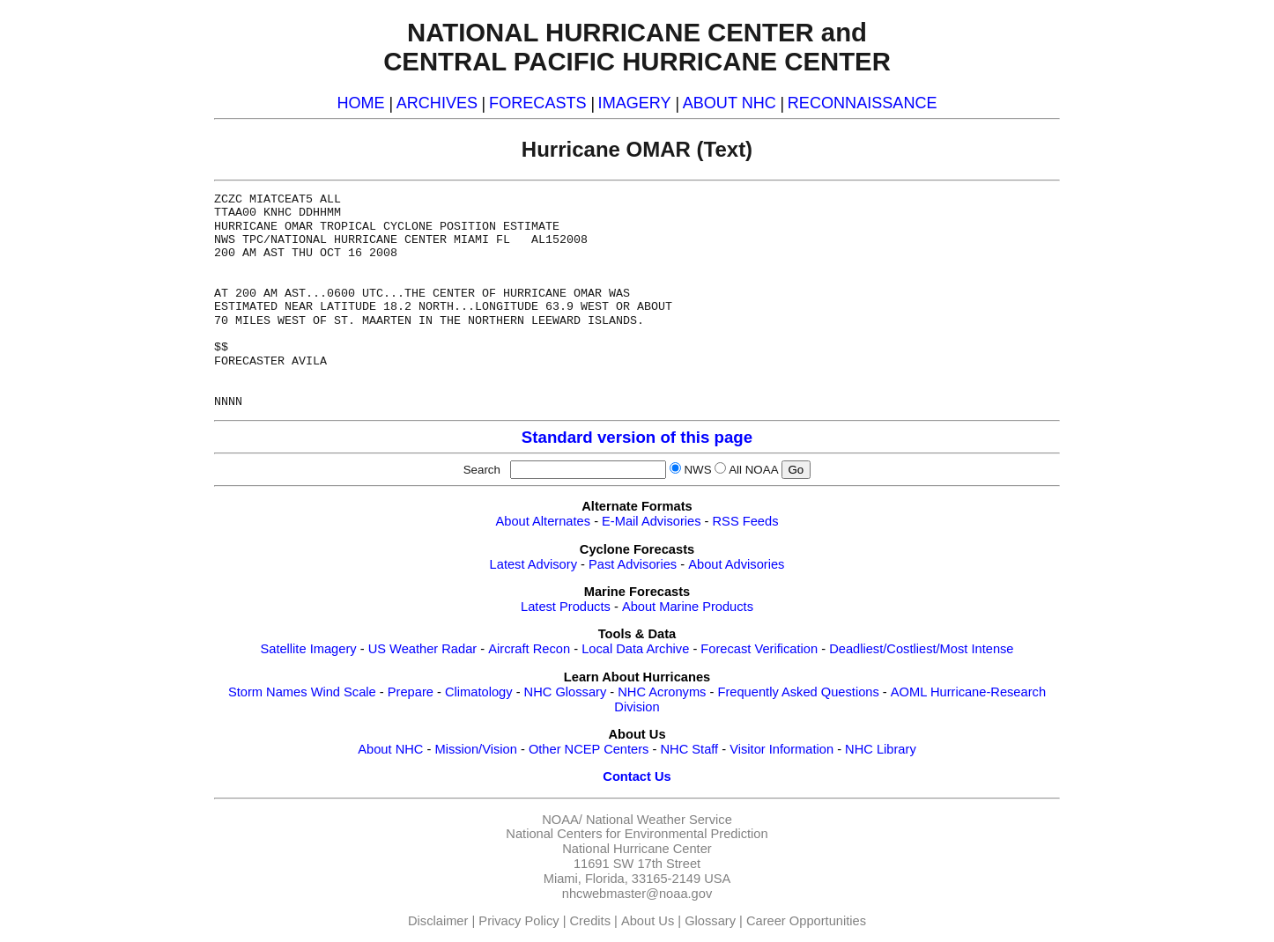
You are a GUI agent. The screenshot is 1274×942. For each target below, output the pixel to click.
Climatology (479, 692)
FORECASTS (538, 103)
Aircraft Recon (529, 649)
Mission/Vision (475, 749)
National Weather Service (659, 820)
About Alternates (543, 521)
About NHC (390, 749)
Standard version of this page (637, 437)
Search (485, 469)
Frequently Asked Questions (797, 692)
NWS (697, 469)
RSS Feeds (746, 521)
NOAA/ (562, 820)
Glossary (710, 921)
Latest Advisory (533, 564)
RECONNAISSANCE (862, 103)
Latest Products (566, 607)
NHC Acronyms (662, 692)
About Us (647, 921)
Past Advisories (633, 564)
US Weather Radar (423, 649)
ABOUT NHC (729, 103)
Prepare (410, 692)
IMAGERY (634, 103)
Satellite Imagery (308, 649)
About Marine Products (687, 607)
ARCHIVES (437, 103)
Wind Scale (343, 692)
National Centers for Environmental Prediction (636, 834)
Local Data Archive (635, 649)
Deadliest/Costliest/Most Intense (921, 649)
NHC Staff (689, 749)
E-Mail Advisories (651, 521)
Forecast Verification (759, 649)
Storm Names (267, 692)
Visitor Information (781, 749)
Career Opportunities (806, 921)
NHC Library (880, 749)
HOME (360, 103)
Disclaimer (438, 921)
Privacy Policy (518, 921)
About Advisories (736, 564)
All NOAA (753, 469)
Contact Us (636, 776)
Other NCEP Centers (589, 749)
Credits (590, 921)
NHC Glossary (565, 692)
